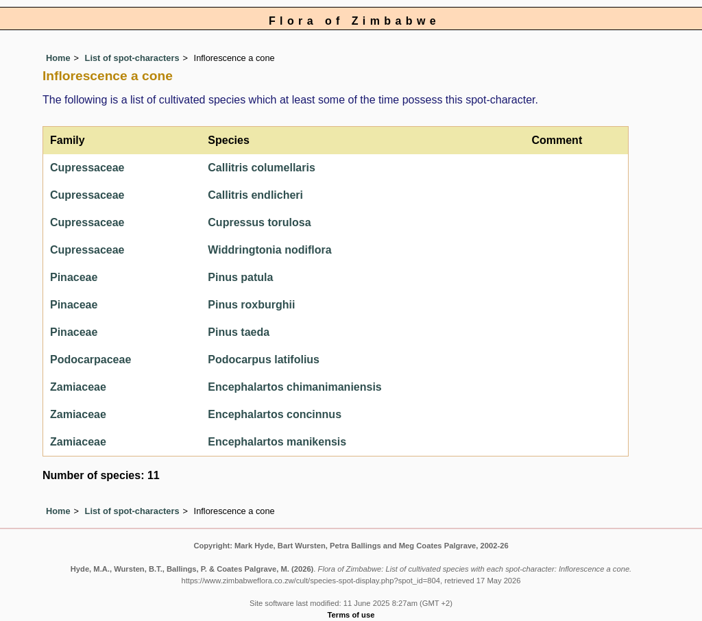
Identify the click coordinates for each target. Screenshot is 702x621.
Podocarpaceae (90, 359)
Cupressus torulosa (259, 222)
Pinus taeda (238, 332)
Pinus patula (240, 277)
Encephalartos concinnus (274, 414)
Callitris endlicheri (255, 195)
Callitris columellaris (261, 167)
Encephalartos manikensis (277, 442)
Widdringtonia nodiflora (269, 250)
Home (58, 58)
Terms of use (351, 615)
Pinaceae (73, 277)
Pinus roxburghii (251, 304)
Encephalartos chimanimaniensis (294, 387)
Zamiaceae (78, 387)
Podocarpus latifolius (263, 359)
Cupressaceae (87, 167)
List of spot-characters (132, 58)
